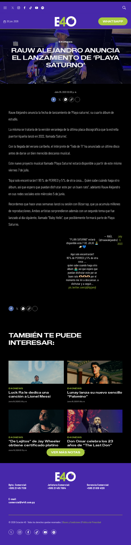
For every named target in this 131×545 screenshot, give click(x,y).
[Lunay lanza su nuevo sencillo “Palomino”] (94, 402)
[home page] (65, 21)
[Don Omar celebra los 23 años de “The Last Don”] (94, 451)
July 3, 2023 (120, 240)
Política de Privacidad (91, 522)
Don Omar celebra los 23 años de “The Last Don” (90, 474)
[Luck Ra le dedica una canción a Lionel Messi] (36, 402)
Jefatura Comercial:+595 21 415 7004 (59, 486)
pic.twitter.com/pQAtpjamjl (82, 287)
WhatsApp (113, 21)
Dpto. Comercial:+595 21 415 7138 (18, 486)
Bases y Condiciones (72, 522)
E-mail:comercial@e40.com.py (22, 500)
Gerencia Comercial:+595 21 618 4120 (98, 486)
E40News (65, 41)
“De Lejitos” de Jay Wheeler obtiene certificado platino (34, 474)
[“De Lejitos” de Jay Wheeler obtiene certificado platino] (36, 451)
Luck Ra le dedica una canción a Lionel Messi (29, 425)
